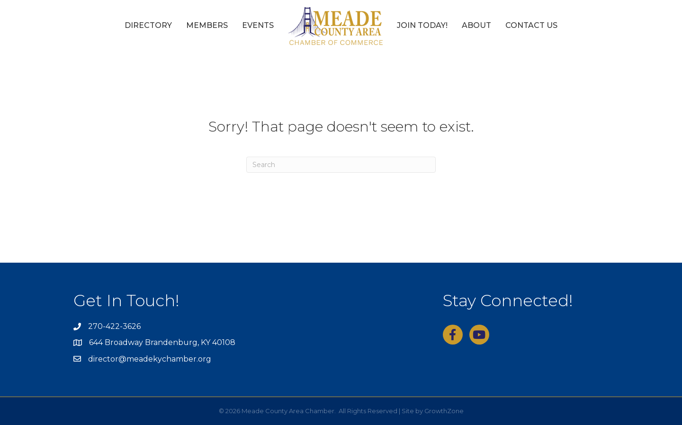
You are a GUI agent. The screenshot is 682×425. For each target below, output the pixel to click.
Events (258, 25)
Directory (148, 25)
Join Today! (422, 25)
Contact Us (531, 25)
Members (207, 25)
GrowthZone (444, 411)
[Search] (341, 165)
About (476, 25)
